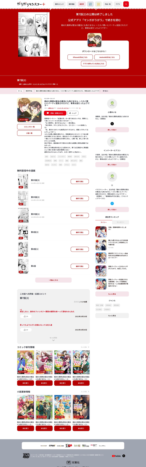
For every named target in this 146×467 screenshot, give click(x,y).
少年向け (108, 305)
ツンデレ (54, 165)
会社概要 (64, 454)
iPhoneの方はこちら (80, 57)
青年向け (116, 305)
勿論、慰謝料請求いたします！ (117, 228)
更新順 (75, 302)
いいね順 (83, 302)
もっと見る (53, 338)
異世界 (82, 4)
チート (61, 160)
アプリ (118, 4)
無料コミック (59, 4)
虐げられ (76, 156)
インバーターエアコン (39, 84)
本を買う (26, 383)
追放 (46, 156)
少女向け (107, 309)
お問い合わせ (85, 454)
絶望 (67, 160)
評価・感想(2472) (57, 113)
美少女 (47, 165)
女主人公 (53, 156)
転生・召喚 (99, 305)
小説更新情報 (24, 391)
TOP (58, 454)
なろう (74, 165)
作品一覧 (108, 4)
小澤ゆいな (26, 84)
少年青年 (90, 4)
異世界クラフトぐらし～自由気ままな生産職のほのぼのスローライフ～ (118, 255)
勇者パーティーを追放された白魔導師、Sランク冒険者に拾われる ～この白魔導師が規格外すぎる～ (118, 282)
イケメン (67, 165)
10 (27, 330)
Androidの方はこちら (107, 57)
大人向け (99, 309)
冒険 (55, 160)
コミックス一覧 (29, 127)
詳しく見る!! (112, 130)
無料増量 (71, 4)
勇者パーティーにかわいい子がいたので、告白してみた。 (118, 267)
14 (27, 316)
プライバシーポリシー (74, 454)
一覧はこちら (53, 280)
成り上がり (74, 160)
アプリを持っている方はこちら (93, 63)
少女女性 (98, 4)
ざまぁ (84, 156)
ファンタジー (61, 156)
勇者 (60, 165)
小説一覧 (29, 133)
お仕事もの (48, 160)
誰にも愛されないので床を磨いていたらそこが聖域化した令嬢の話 (118, 242)
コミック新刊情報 (26, 347)
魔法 (81, 160)
